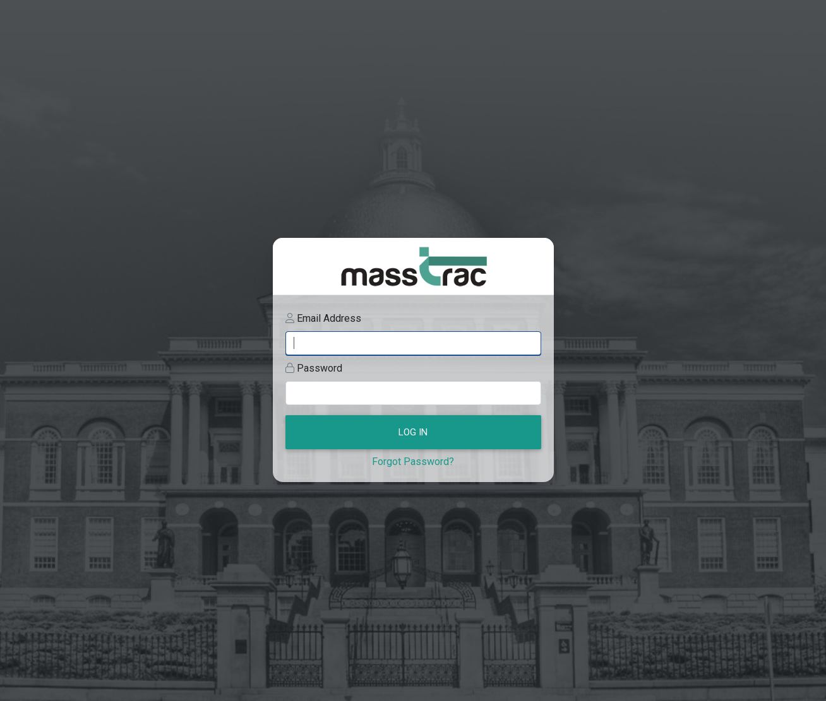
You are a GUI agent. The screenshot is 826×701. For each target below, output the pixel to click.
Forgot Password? (413, 462)
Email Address (329, 318)
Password (319, 368)
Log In (413, 432)
